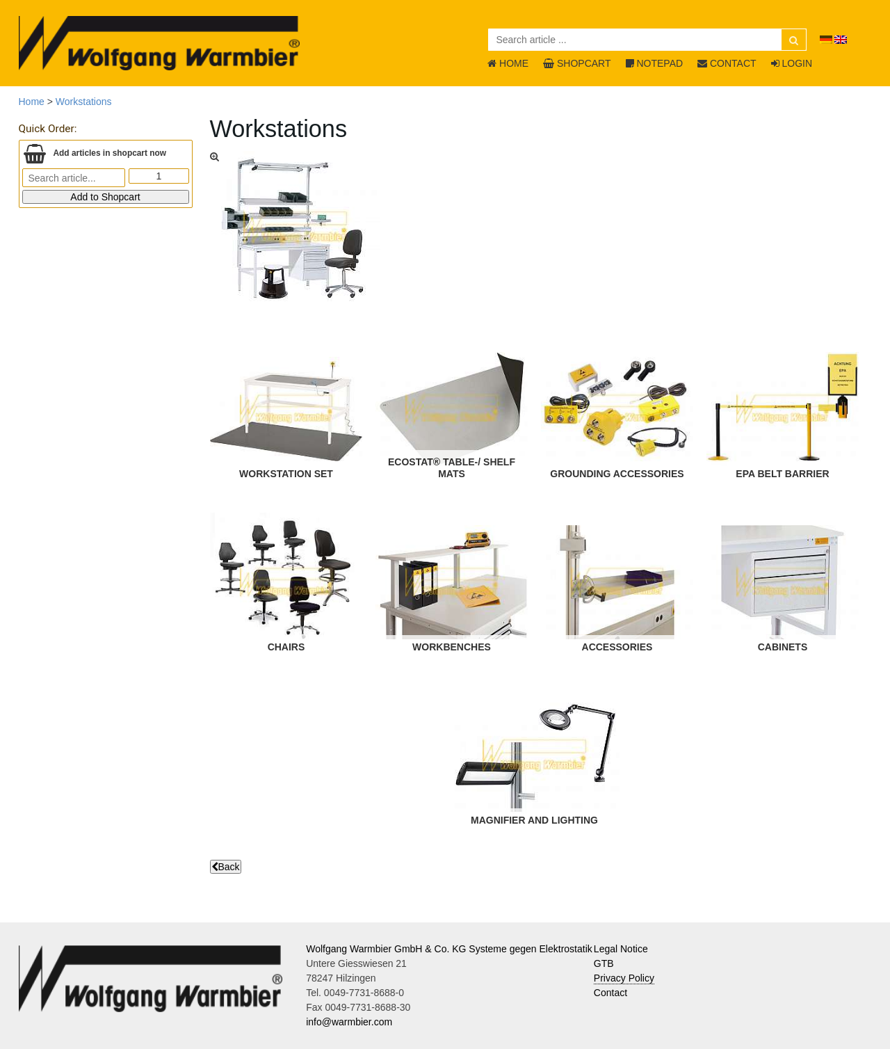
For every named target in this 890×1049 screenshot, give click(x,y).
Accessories (616, 646)
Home (31, 101)
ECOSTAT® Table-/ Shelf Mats (451, 467)
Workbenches (451, 646)
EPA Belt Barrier (782, 473)
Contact (610, 992)
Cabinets (782, 646)
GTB (604, 963)
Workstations (84, 101)
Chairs (286, 646)
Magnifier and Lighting (533, 820)
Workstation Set (286, 473)
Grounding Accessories (616, 473)
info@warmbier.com (349, 1021)
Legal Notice (621, 948)
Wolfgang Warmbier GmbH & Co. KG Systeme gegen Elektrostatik (449, 948)
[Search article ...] (647, 39)
